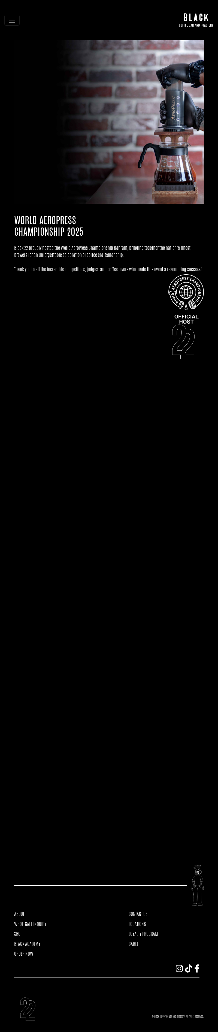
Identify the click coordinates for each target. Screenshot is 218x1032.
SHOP (18, 933)
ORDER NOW (23, 953)
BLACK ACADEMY (27, 943)
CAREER (135, 943)
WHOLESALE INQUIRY (30, 924)
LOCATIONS (137, 924)
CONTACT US (138, 913)
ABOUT (19, 913)
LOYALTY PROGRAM (143, 933)
